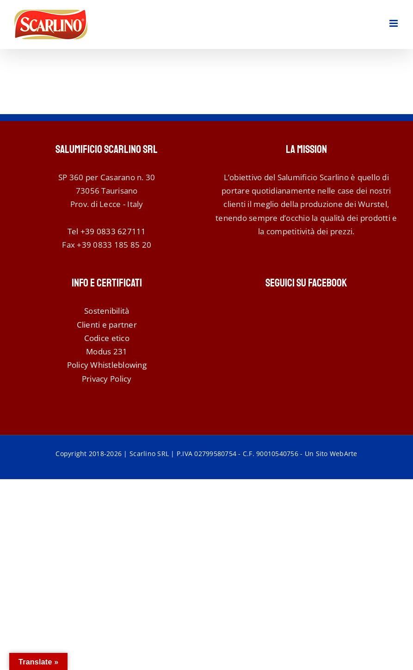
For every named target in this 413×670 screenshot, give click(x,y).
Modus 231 (106, 351)
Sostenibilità (106, 310)
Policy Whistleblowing (107, 364)
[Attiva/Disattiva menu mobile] (394, 23)
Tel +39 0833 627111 (107, 231)
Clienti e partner (107, 324)
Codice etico (106, 338)
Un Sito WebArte (331, 453)
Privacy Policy (107, 378)
